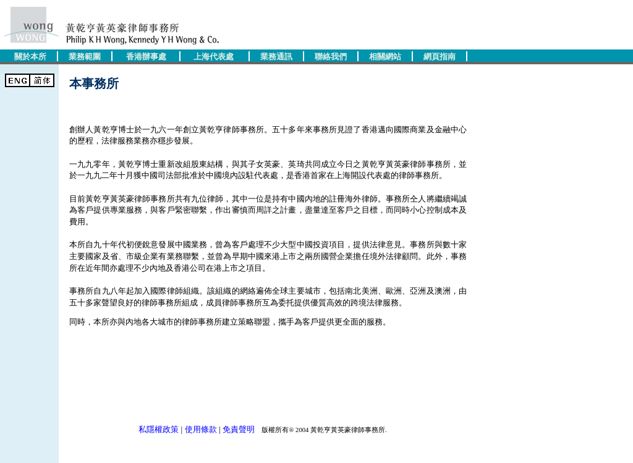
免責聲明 (239, 429)
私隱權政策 (158, 429)
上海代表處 (213, 56)
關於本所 (30, 56)
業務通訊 (276, 56)
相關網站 (385, 56)
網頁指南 (439, 56)
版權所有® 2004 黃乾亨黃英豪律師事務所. (321, 430)
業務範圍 (85, 56)
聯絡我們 (331, 56)
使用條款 (201, 429)
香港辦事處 (146, 56)
